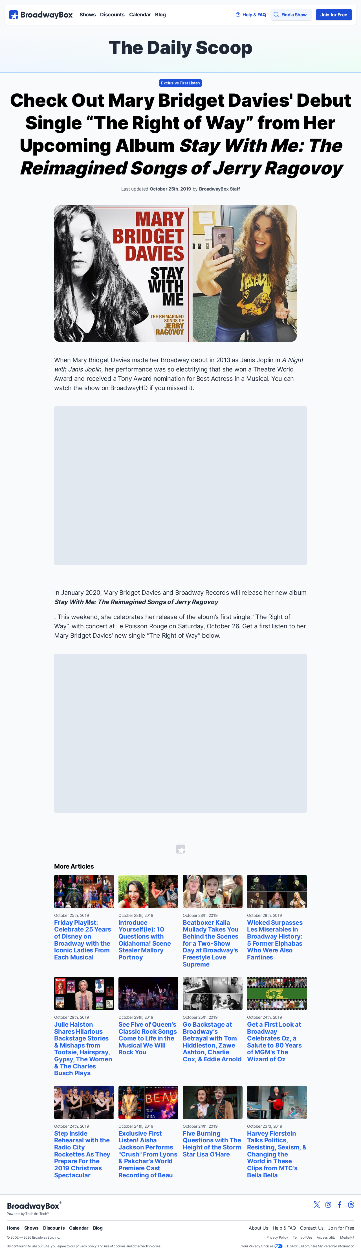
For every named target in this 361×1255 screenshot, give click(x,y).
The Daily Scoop (180, 47)
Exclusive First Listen (180, 82)
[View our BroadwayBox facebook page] (339, 1204)
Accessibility (326, 1237)
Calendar (140, 15)
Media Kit (347, 1237)
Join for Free (333, 15)
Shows (88, 15)
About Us (258, 1228)
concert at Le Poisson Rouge (126, 626)
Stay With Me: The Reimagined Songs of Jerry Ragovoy (136, 601)
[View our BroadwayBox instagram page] (328, 1204)
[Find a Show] (291, 14)
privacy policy (86, 1246)
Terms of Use (302, 1237)
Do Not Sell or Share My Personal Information (320, 1246)
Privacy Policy (277, 1237)
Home (13, 1228)
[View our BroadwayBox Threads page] (350, 1204)
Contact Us (311, 1228)
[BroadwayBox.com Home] (41, 14)
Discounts (112, 15)
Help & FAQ (284, 1228)
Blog (160, 15)
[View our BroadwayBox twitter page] (317, 1204)
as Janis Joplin (253, 360)
